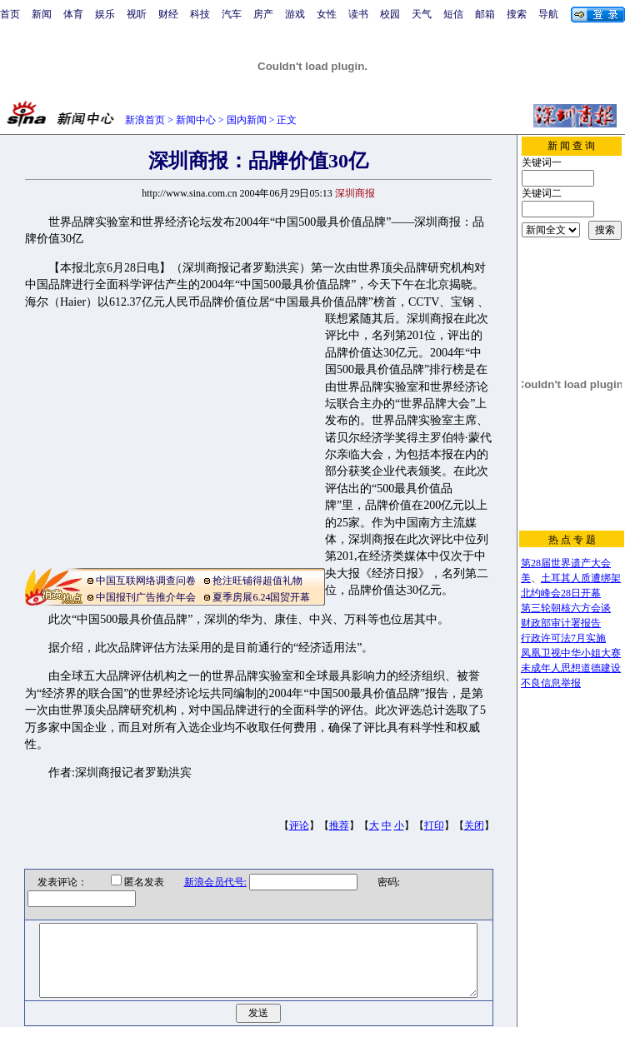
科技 (200, 14)
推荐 (339, 825)
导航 (548, 14)
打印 (434, 825)
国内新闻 (247, 120)
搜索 (517, 14)
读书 (358, 14)
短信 (453, 14)
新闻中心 (196, 120)
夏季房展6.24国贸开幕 (261, 597)
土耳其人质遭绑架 (581, 578)
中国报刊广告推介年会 (146, 597)
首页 (10, 14)
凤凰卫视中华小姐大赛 (571, 653)
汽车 (232, 14)
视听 (137, 14)
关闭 (474, 825)
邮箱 (485, 14)
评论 (299, 825)
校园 (390, 14)
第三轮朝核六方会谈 (566, 608)
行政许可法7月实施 (563, 638)
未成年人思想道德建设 (571, 668)
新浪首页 (145, 120)
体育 (73, 14)
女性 (327, 14)
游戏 (295, 14)
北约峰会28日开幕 (561, 593)
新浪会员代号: (204, 882)
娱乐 (105, 14)
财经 (168, 14)
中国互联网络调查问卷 (146, 580)
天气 (422, 14)
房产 (263, 14)
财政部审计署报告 (561, 623)
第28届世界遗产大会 (566, 563)
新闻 (42, 14)
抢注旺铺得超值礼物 (257, 580)
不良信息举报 (551, 683)
